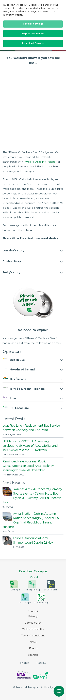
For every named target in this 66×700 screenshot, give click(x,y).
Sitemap (33, 655)
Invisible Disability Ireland (40, 162)
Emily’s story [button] (11, 272)
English (24, 663)
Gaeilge (41, 663)
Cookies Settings (33, 24)
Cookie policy (33, 623)
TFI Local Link (19, 408)
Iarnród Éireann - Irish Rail (28, 389)
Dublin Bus (17, 360)
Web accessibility (33, 629)
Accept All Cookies (33, 43)
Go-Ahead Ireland (22, 369)
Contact (33, 612)
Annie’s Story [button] (12, 261)
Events (33, 648)
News (33, 642)
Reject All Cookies (33, 34)
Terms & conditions (33, 636)
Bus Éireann (18, 379)
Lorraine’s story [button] (13, 250)
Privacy (33, 616)
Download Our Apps (33, 574)
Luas (13, 398)
